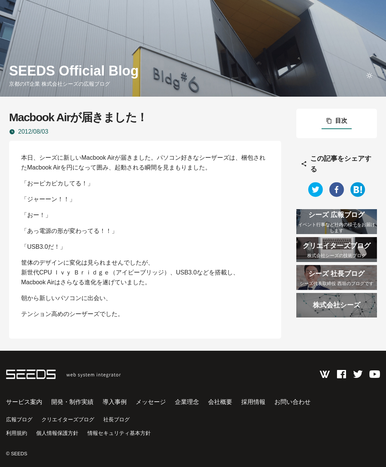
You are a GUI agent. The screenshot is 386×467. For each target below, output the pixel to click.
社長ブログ (116, 419)
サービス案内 (24, 402)
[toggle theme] (369, 75)
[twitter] (315, 189)
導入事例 (115, 402)
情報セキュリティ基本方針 (119, 433)
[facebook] (336, 189)
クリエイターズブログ (67, 419)
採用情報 (253, 402)
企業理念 (187, 402)
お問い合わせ (292, 402)
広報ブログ (19, 419)
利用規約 (16, 433)
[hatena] (357, 189)
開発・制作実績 (72, 402)
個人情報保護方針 (57, 433)
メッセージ (151, 402)
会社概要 (220, 402)
